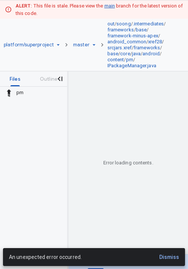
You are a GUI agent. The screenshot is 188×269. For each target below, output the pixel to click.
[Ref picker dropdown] (94, 44)
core (125, 53)
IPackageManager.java (131, 65)
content (115, 59)
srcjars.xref (119, 47)
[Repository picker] (58, 44)
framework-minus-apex (132, 35)
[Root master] (81, 44)
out (111, 24)
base (141, 30)
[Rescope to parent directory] (8, 92)
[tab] (15, 78)
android (151, 53)
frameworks (120, 30)
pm (129, 59)
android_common (126, 41)
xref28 (155, 41)
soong (123, 24)
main (109, 6)
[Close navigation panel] (59, 78)
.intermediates (148, 24)
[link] (141, 45)
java (136, 53)
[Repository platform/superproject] (28, 44)
